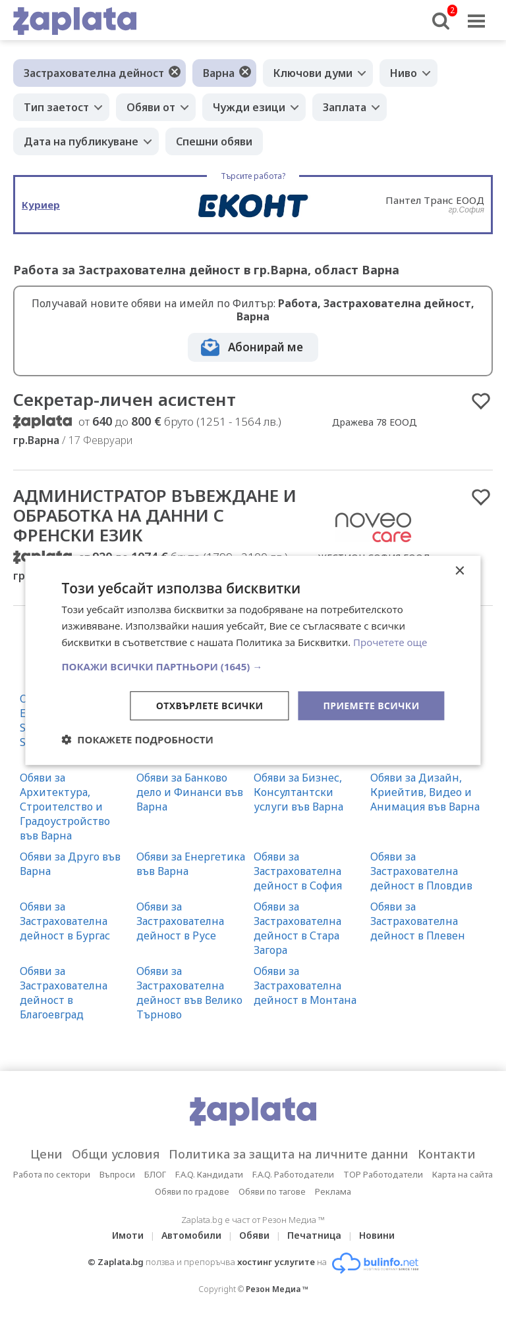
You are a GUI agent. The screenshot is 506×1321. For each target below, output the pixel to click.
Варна (219, 73)
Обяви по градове (192, 1191)
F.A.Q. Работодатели (293, 1174)
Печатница (314, 1235)
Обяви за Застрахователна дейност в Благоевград (63, 993)
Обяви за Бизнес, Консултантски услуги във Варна (298, 792)
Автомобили (191, 1235)
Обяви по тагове (272, 1191)
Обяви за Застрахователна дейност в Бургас (65, 921)
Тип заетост (56, 107)
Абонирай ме (265, 347)
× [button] (459, 571)
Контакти (447, 1154)
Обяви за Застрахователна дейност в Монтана (305, 985)
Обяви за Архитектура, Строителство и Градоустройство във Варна (65, 806)
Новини (377, 1235)
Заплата (344, 107)
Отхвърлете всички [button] (210, 705)
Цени (46, 1154)
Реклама (333, 1191)
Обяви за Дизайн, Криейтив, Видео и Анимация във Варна (425, 792)
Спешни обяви (214, 141)
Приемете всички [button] (371, 705)
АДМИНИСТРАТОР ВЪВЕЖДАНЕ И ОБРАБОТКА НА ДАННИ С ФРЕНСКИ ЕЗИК (154, 515)
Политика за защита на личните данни (288, 1154)
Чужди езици (249, 107)
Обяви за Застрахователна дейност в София (298, 871)
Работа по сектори (51, 1174)
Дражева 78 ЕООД (374, 422)
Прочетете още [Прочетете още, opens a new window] (390, 642)
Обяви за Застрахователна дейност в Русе (180, 921)
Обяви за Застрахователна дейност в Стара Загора (297, 928)
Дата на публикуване (81, 141)
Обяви (254, 1235)
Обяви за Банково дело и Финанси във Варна (189, 792)
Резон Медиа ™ (277, 1289)
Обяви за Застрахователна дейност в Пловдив (421, 871)
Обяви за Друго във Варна (70, 863)
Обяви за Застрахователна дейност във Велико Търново (189, 993)
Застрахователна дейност (94, 73)
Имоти (128, 1235)
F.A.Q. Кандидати (209, 1174)
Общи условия (115, 1154)
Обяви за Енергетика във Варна (190, 863)
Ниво (403, 73)
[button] (252, 666)
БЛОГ (155, 1174)
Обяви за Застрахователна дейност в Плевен (417, 921)
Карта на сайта (462, 1174)
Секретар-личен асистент (124, 399)
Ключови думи (312, 73)
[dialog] (252, 660)
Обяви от (150, 107)
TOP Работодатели (383, 1174)
